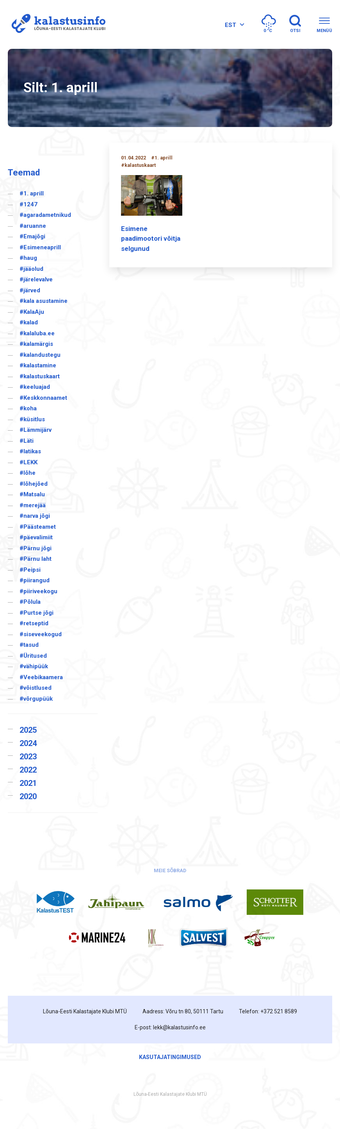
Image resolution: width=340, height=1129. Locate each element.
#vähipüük (34, 666)
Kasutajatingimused (170, 1057)
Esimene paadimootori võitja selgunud (150, 238)
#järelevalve (36, 279)
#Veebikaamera (41, 677)
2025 (28, 730)
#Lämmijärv (36, 429)
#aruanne (33, 225)
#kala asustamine (44, 300)
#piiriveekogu (38, 591)
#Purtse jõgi (36, 612)
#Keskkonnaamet (43, 397)
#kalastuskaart (40, 376)
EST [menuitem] (230, 25)
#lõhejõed (34, 483)
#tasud (29, 644)
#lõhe (28, 472)
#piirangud (35, 580)
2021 (28, 783)
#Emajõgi (32, 236)
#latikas (30, 451)
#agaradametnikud (45, 214)
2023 (28, 756)
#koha (28, 408)
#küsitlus (32, 419)
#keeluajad (35, 386)
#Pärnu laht (36, 558)
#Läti (27, 440)
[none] (233, 24)
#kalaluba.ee (37, 333)
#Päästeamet (38, 526)
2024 (28, 743)
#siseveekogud (41, 634)
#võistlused (36, 687)
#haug (28, 257)
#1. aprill (32, 193)
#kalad (29, 322)
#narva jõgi (35, 515)
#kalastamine (38, 365)
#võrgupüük (36, 698)
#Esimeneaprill (40, 247)
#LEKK (28, 462)
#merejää (33, 505)
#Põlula (30, 601)
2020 (28, 796)
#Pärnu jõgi (36, 548)
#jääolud (31, 268)
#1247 (28, 204)
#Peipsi (30, 569)
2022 (28, 770)
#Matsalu (32, 494)
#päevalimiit (36, 537)
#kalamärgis (36, 343)
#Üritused (33, 655)
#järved (30, 290)
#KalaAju (32, 311)
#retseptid (34, 623)
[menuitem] (233, 24)
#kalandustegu (40, 354)
